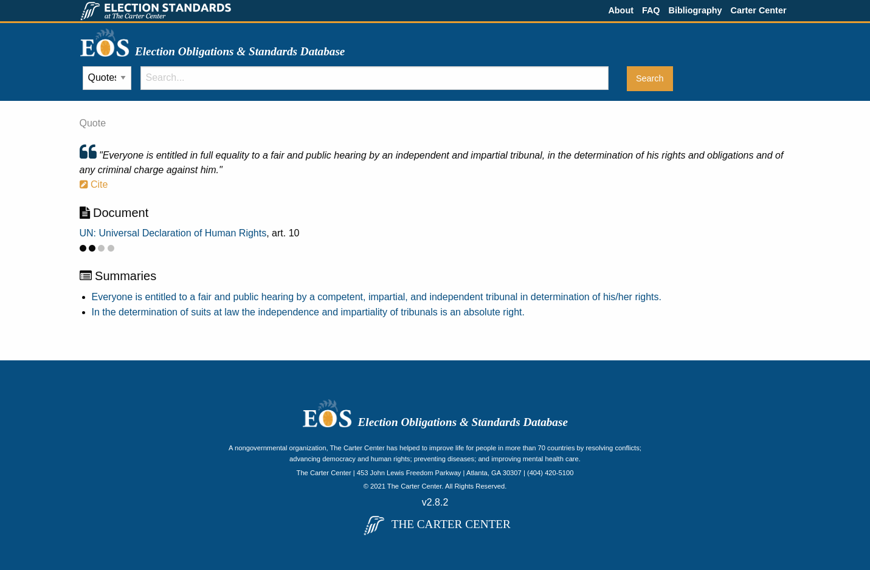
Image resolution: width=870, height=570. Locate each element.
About (621, 10)
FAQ (651, 10)
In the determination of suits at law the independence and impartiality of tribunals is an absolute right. (308, 312)
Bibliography (695, 10)
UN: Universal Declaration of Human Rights (173, 233)
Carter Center (759, 10)
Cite (94, 184)
